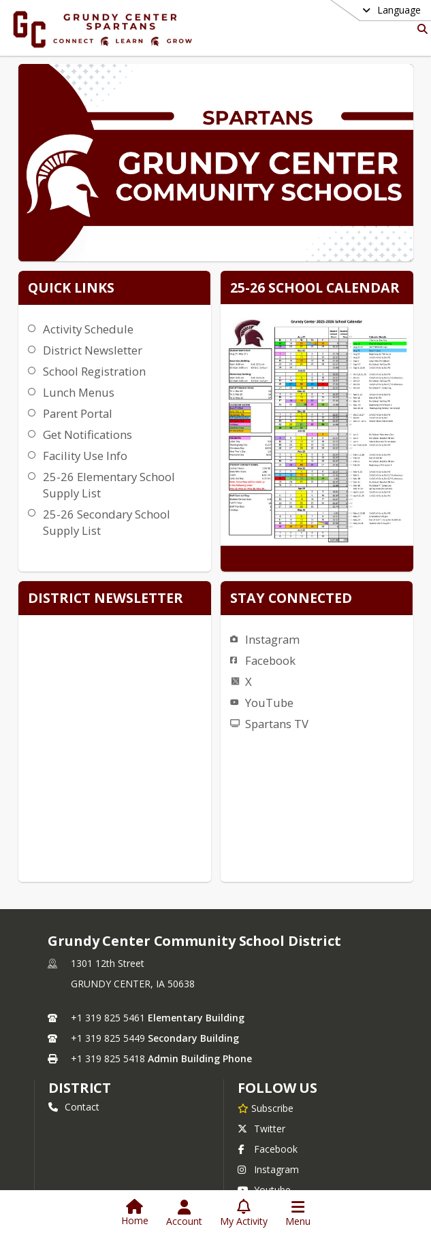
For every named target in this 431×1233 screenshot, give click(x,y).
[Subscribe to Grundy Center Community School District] (265, 1068)
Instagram (314, 508)
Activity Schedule (86, 329)
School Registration (92, 371)
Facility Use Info (83, 455)
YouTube (311, 571)
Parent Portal (75, 413)
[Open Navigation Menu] (297, 1213)
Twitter (261, 1089)
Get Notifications (85, 434)
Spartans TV (319, 592)
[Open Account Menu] (184, 1213)
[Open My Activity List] (244, 1213)
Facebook (312, 529)
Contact (73, 1067)
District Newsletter (90, 350)
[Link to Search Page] (420, 28)
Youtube (264, 1150)
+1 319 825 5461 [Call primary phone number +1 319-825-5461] (108, 978)
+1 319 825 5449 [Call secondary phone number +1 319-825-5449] (108, 998)
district (79, 1048)
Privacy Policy (276, 1170)
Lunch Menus (76, 392)
